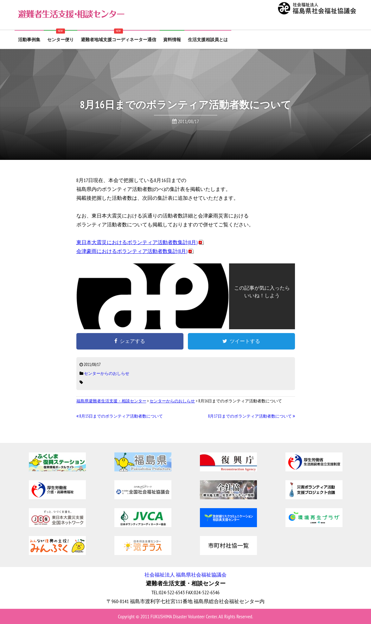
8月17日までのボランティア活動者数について (251, 416)
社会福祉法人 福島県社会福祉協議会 (185, 574)
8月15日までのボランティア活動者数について (119, 416)
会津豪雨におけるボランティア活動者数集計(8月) (132, 251)
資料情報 (172, 39)
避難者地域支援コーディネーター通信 (118, 39)
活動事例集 (29, 39)
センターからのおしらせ (106, 373)
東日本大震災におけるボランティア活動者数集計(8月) (137, 242)
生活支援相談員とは (208, 39)
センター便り (60, 39)
